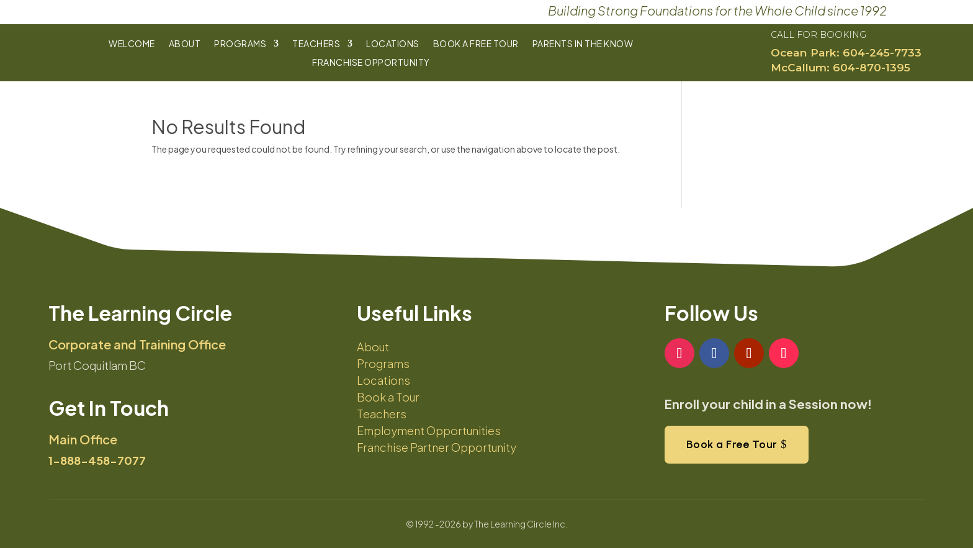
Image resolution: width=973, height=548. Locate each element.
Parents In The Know (583, 44)
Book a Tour (388, 397)
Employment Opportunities (429, 430)
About (185, 44)
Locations (392, 44)
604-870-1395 (871, 67)
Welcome (132, 44)
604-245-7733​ (882, 52)
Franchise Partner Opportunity (436, 447)
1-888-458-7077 (97, 460)
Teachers (316, 44)
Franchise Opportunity (371, 63)
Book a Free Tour (476, 44)
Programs (240, 44)
